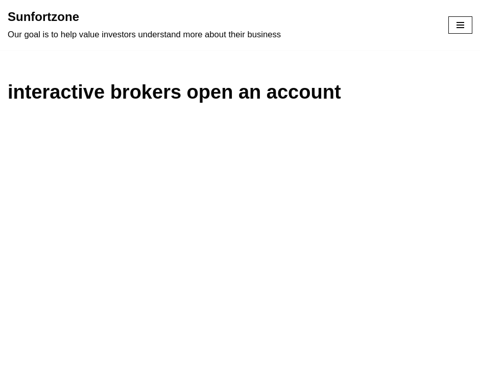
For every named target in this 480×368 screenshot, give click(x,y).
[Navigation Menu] (460, 25)
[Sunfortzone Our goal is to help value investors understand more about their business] (144, 25)
